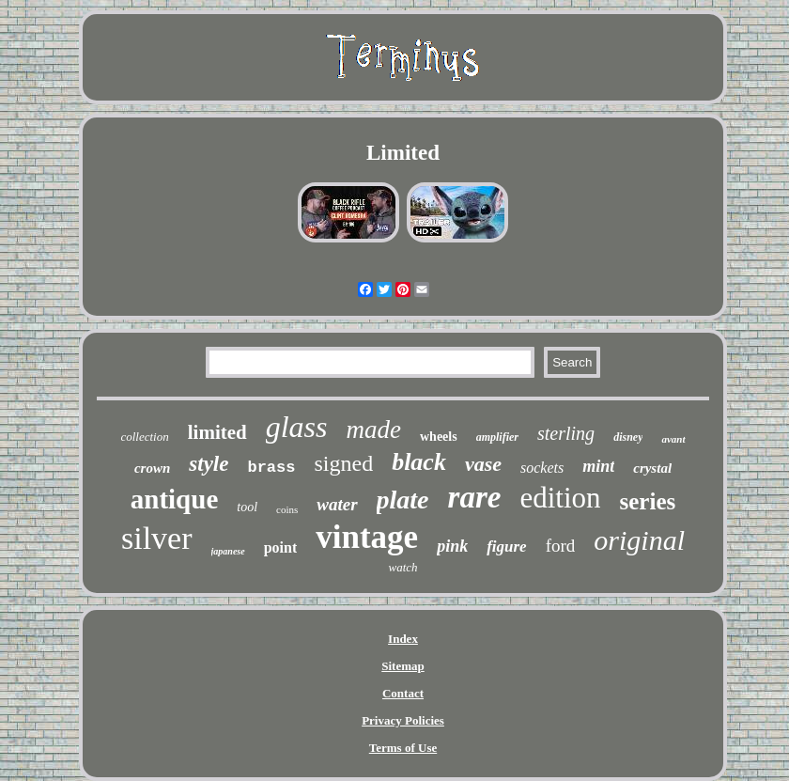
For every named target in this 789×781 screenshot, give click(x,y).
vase (483, 464)
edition (559, 497)
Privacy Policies (403, 720)
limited (217, 432)
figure (507, 546)
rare (475, 497)
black (419, 462)
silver (157, 538)
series (648, 501)
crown (152, 468)
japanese (228, 551)
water (337, 504)
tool (247, 507)
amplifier (497, 437)
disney (627, 437)
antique (174, 499)
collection (144, 437)
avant (673, 439)
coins (287, 509)
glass (297, 427)
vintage (367, 537)
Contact (403, 693)
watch (402, 567)
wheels (438, 437)
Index (403, 639)
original (639, 539)
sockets (542, 468)
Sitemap (403, 666)
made (374, 429)
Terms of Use (403, 748)
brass (271, 467)
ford (561, 545)
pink (452, 546)
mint (598, 466)
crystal (652, 468)
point (281, 547)
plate (403, 499)
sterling (566, 433)
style (208, 464)
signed (343, 463)
